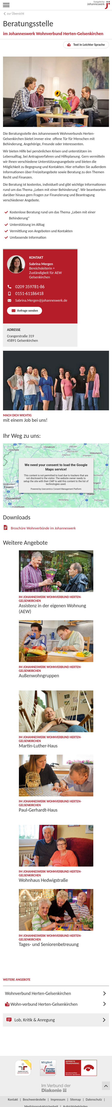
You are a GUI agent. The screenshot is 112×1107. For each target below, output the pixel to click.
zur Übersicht (13, 13)
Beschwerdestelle (34, 1099)
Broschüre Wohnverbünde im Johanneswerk (43, 528)
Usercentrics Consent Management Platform (61, 489)
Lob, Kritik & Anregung (30, 1020)
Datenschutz (94, 1099)
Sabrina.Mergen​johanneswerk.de (41, 300)
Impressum (58, 1099)
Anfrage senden (27, 310)
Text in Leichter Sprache (86, 45)
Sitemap (75, 1099)
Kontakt (13, 1099)
